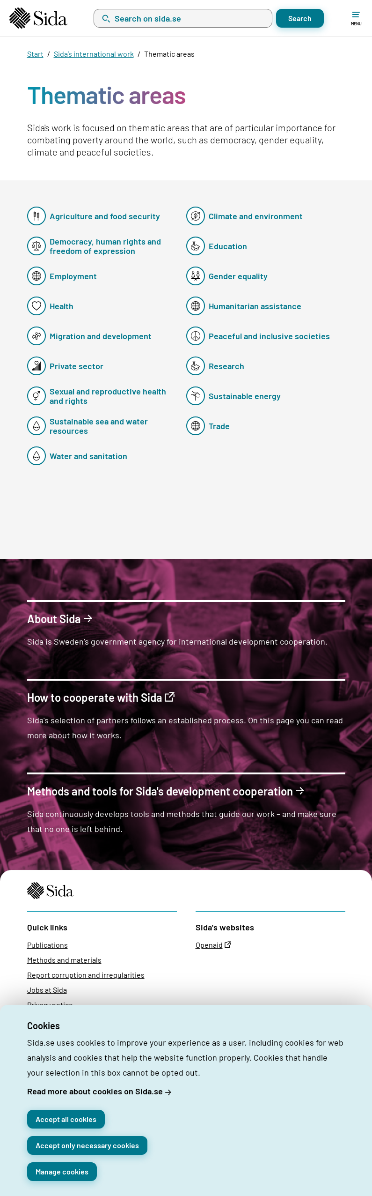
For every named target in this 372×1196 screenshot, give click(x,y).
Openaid (209, 944)
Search (300, 18)
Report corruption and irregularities (86, 974)
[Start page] (38, 18)
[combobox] (183, 18)
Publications (47, 944)
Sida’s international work (94, 53)
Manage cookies (62, 1171)
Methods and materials (64, 959)
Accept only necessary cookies (87, 1145)
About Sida (54, 619)
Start (35, 53)
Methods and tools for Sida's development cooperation (160, 792)
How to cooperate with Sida (94, 698)
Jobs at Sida (47, 989)
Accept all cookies (66, 1118)
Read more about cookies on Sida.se (95, 1091)
